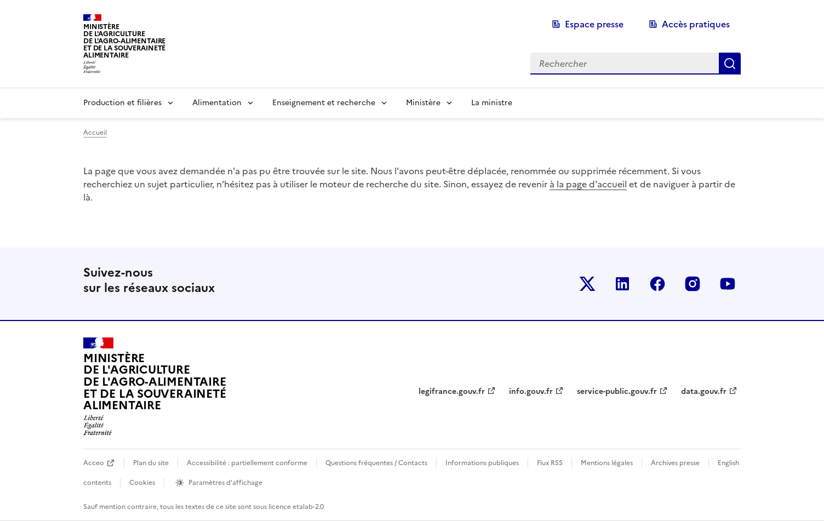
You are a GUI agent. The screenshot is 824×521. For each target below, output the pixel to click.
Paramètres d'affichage (225, 483)
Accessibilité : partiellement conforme (247, 463)
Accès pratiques (696, 24)
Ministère (423, 102)
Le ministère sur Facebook (657, 284)
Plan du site (151, 463)
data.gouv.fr (703, 391)
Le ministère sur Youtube (727, 284)
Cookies (142, 483)
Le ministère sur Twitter (587, 284)
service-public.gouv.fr (617, 391)
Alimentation (217, 102)
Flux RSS (550, 463)
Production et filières (122, 102)
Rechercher (730, 64)
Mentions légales (607, 463)
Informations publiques (482, 463)
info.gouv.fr (531, 391)
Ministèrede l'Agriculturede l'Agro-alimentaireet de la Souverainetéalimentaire (124, 40)
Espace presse (594, 24)
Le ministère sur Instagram (692, 284)
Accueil (95, 133)
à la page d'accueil (588, 184)
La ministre (491, 102)
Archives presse (675, 463)
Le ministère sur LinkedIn (622, 284)
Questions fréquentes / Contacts (376, 463)
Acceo (93, 463)
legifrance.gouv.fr (452, 391)
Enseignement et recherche (323, 102)
